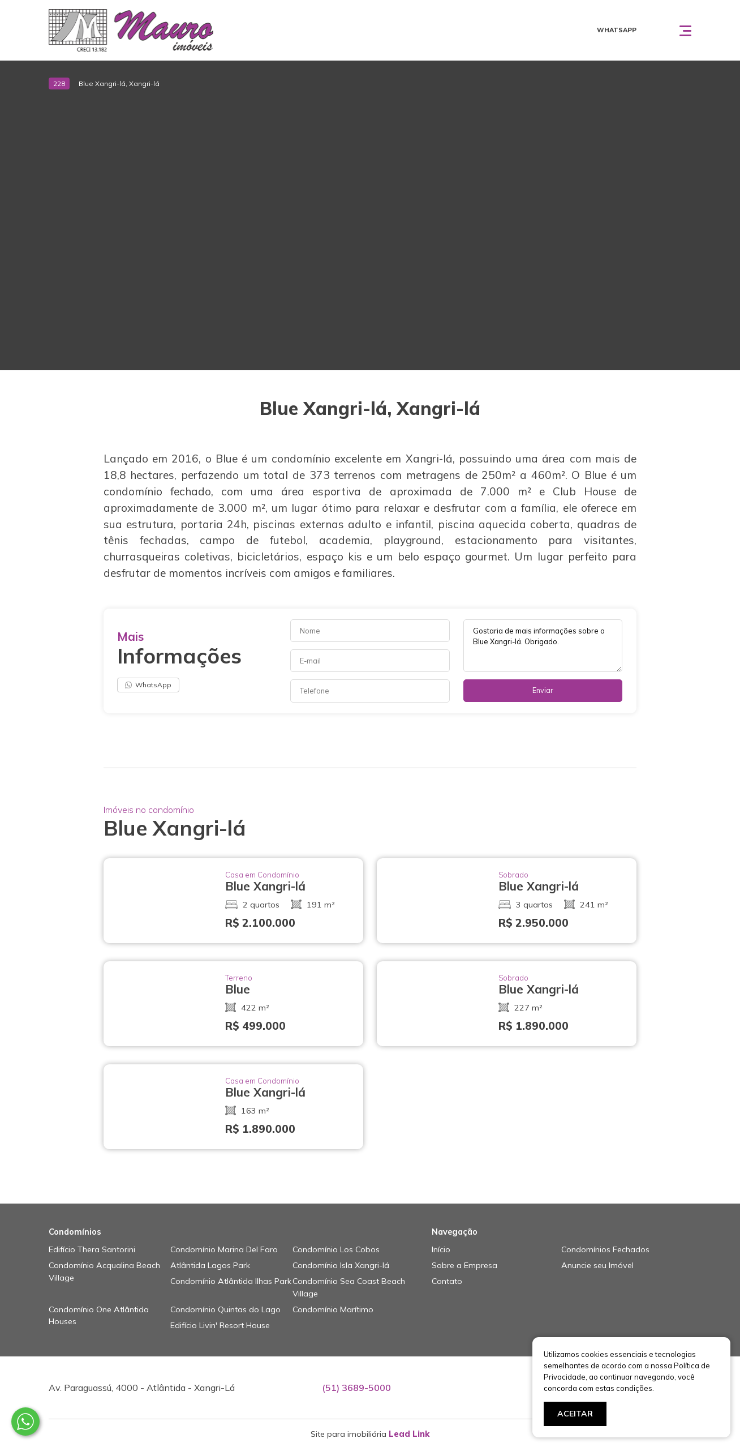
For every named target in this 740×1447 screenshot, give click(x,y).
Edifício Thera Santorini (92, 1249)
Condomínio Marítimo (332, 1309)
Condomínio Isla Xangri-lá (340, 1265)
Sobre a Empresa (464, 1265)
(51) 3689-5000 (356, 1387)
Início (441, 1249)
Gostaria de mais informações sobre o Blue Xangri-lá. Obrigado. (543, 645)
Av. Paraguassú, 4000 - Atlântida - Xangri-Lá (142, 1387)
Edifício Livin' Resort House (220, 1325)
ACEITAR (575, 1414)
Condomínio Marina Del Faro (224, 1249)
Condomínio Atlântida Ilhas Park (230, 1281)
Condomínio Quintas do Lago (225, 1309)
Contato (447, 1281)
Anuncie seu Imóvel (597, 1265)
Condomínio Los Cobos (336, 1249)
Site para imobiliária (370, 1434)
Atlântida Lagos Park (210, 1265)
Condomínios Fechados (605, 1249)
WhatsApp (148, 684)
